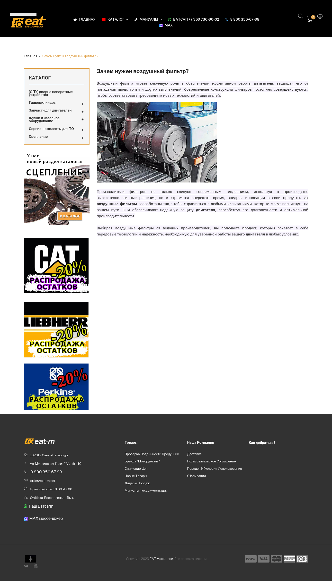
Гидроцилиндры (42, 102)
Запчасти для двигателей (50, 110)
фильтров (243, 89)
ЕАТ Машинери (161, 559)
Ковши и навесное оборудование (44, 119)
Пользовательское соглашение (211, 461)
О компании (196, 476)
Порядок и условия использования (214, 468)
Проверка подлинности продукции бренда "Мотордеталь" (152, 457)
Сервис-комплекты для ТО (51, 129)
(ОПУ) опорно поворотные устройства (51, 93)
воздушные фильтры (134, 227)
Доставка (194, 454)
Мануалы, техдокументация (146, 490)
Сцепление (38, 136)
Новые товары (136, 476)
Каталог (40, 77)
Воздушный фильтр (115, 83)
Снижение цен (136, 468)
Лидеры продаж (137, 483)
